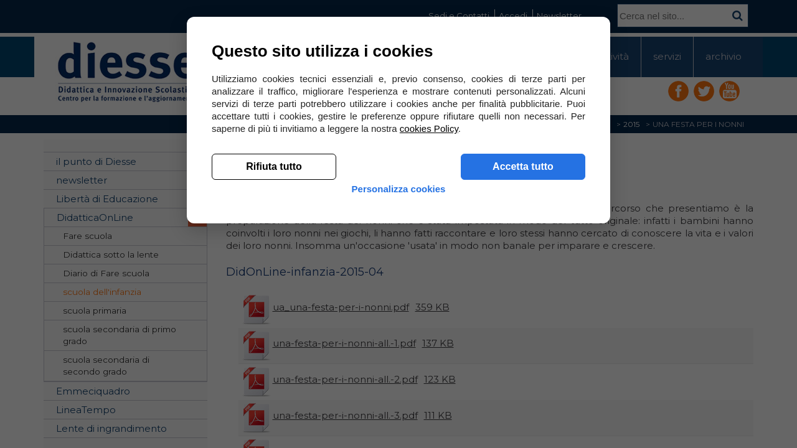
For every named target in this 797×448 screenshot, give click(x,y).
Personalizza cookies (399, 381)
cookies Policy (429, 311)
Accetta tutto (523, 348)
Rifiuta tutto (274, 348)
